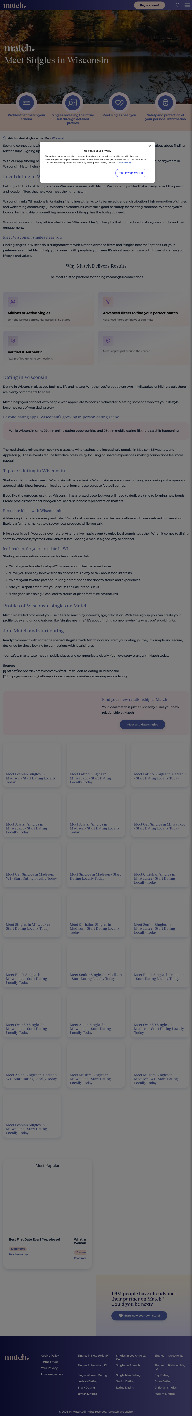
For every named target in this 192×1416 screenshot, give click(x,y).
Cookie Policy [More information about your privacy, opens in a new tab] (125, 163)
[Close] (150, 146)
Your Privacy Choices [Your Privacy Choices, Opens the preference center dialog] (131, 173)
